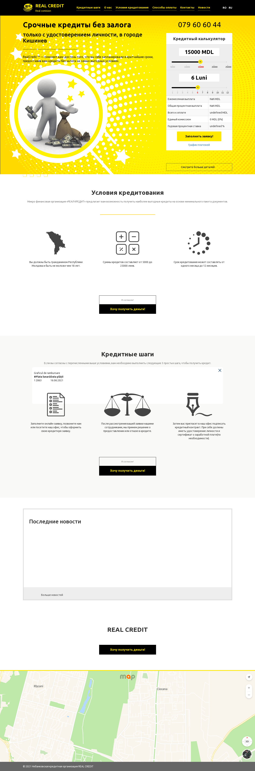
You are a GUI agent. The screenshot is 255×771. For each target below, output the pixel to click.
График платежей (199, 144)
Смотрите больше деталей (198, 167)
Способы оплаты (164, 7)
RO (225, 7)
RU (230, 7)
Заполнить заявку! (199, 136)
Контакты (187, 7)
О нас (108, 7)
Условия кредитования (132, 7)
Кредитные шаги (88, 7)
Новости (204, 7)
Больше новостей (52, 594)
